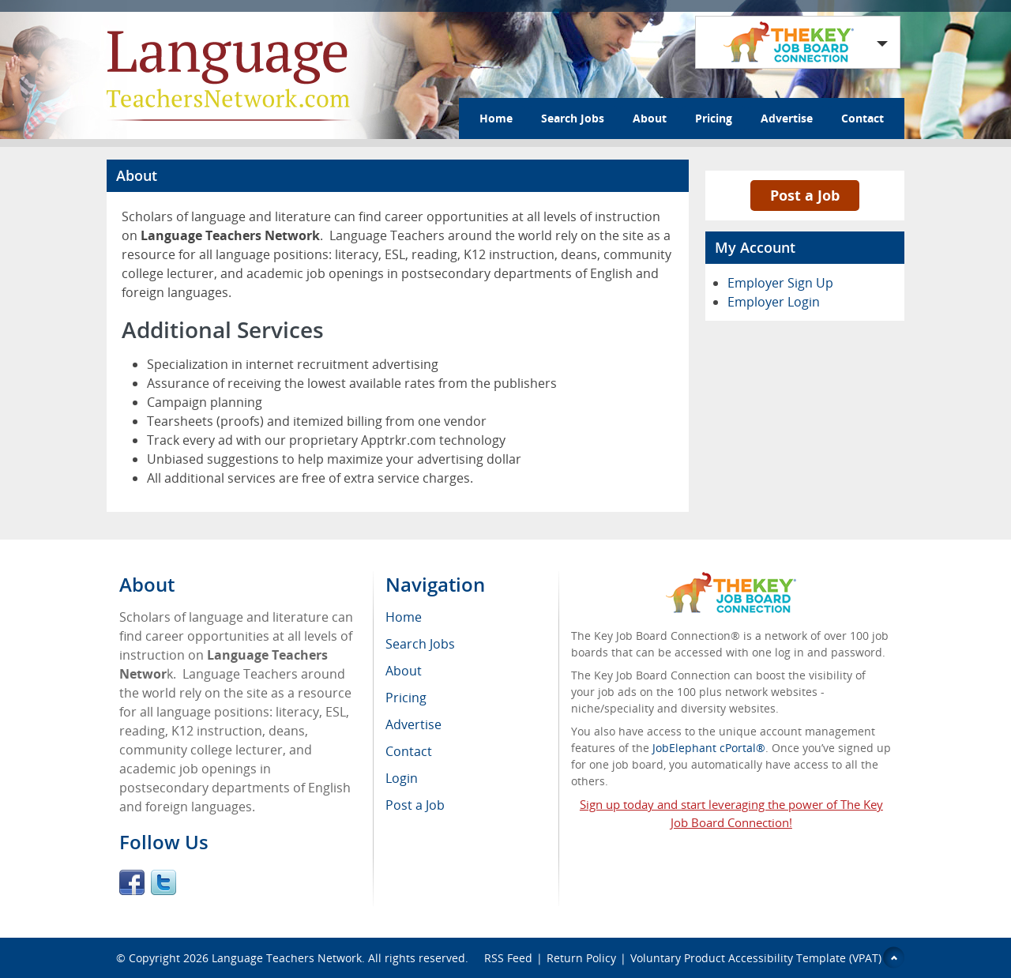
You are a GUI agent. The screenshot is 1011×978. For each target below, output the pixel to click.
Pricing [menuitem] (406, 697)
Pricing (713, 118)
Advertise (787, 118)
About (650, 118)
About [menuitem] (403, 670)
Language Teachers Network (287, 957)
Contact (862, 118)
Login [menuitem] (401, 778)
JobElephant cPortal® (708, 747)
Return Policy (581, 957)
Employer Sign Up (780, 283)
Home (496, 118)
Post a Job (805, 195)
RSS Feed (508, 957)
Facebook (132, 882)
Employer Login (773, 301)
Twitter (163, 882)
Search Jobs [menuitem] (420, 644)
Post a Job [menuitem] (415, 805)
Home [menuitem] (403, 617)
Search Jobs (572, 118)
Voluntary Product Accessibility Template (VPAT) (755, 957)
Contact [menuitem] (408, 751)
